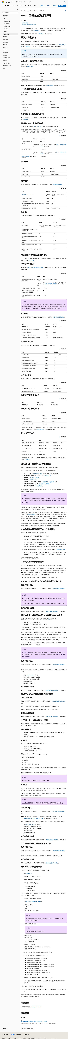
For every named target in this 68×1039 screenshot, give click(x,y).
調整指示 (28, 46)
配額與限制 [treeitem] (6, 34)
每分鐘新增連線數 (37, 474)
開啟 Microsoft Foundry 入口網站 (48, 5)
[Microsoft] (3, 2)
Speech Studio (30, 675)
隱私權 (24, 1038)
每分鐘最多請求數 (34, 478)
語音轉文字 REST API (26, 194)
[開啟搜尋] (62, 2)
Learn (22, 10)
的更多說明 (30, 66)
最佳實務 (62, 144)
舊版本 (9, 1038)
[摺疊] (17, 9)
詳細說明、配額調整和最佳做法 (29, 24)
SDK (34, 126)
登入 (65, 2)
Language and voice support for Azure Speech (32, 818)
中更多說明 (25, 119)
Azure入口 (28, 873)
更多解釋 (58, 44)
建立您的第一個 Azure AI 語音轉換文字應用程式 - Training (34, 1021)
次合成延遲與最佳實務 (58, 317)
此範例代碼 (40, 429)
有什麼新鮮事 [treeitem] (7, 23)
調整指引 (55, 283)
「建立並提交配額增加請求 (58, 588)
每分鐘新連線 (38, 486)
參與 (20, 1038)
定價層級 (35, 30)
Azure (27, 10)
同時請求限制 (33, 480)
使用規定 (40, 1038)
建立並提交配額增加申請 (52, 611)
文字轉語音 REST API (37, 267)
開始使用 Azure (62, 5)
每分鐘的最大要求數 (44, 484)
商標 (45, 1038)
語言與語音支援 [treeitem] (7, 26)
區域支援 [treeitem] (6, 29)
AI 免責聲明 (3, 1038)
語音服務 (42, 10)
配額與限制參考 (25, 23)
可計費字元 (27, 459)
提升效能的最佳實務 (58, 184)
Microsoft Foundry (34, 10)
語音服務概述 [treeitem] (7, 21)
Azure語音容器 (26, 652)
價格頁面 (41, 33)
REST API (39, 126)
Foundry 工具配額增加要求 (33, 901)
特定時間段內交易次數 (48, 482)
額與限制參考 (31, 514)
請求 (49, 619)
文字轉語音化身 (49, 85)
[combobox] (10, 13)
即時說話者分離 (25, 156)
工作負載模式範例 (60, 549)
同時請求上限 (47, 476)
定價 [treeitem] (5, 31)
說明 (57, 144)
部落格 (14, 1038)
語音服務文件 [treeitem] (6, 15)
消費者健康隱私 (31, 1038)
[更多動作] (65, 11)
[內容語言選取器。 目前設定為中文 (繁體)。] (5, 1034)
